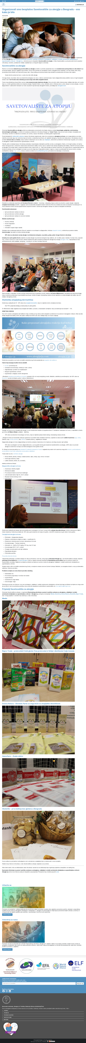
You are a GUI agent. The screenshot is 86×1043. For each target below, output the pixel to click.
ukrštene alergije (17, 453)
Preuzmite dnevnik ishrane (9, 556)
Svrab (6, 365)
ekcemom (4, 378)
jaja (76, 437)
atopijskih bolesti (56, 230)
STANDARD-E (44, 1041)
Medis (52, 594)
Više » (67, 1008)
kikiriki (23, 439)
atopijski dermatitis (31, 303)
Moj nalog (77, 1)
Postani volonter (7, 1015)
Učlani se (5, 1012)
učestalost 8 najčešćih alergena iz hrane (31, 449)
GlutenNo (72, 594)
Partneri (5, 1019)
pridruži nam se (7, 914)
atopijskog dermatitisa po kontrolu (17, 376)
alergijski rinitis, (65, 239)
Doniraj (5, 1010)
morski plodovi (14, 439)
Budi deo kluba (6, 1017)
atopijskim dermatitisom (50, 360)
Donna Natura (65, 594)
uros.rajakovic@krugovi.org (62, 586)
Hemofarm (58, 594)
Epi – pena (17, 151)
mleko (79, 437)
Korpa (82, 1)
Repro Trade (79, 594)
